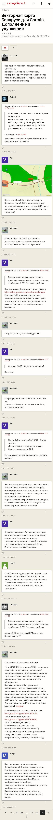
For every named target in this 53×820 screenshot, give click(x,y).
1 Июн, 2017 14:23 (8, 418)
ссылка (19, 706)
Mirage (12, 754)
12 (31, 812)
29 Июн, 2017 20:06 (9, 599)
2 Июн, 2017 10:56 (8, 557)
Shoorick (13, 228)
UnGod (12, 97)
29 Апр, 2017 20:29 (9, 152)
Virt (10, 158)
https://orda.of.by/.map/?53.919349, (21, 719)
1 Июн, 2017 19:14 (8, 468)
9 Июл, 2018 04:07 (8, 807)
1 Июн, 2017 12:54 (8, 344)
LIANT (12, 563)
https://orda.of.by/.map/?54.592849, (21, 713)
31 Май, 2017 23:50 (9, 317)
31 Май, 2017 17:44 (8, 222)
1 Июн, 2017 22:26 (8, 516)
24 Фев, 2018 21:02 (9, 748)
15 (47, 812)
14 (42, 812)
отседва (22, 134)
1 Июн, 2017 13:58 (8, 382)
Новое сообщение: (11, 36)
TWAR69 (13, 605)
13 (37, 812)
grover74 (25, 36)
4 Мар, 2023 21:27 (39, 36)
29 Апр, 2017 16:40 (9, 91)
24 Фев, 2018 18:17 (8, 646)
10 (21, 812)
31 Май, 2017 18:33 (8, 255)
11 (27, 812)
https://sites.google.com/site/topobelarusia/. (25, 292)
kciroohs (24, 270)
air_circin (13, 55)
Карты (5, 10)
